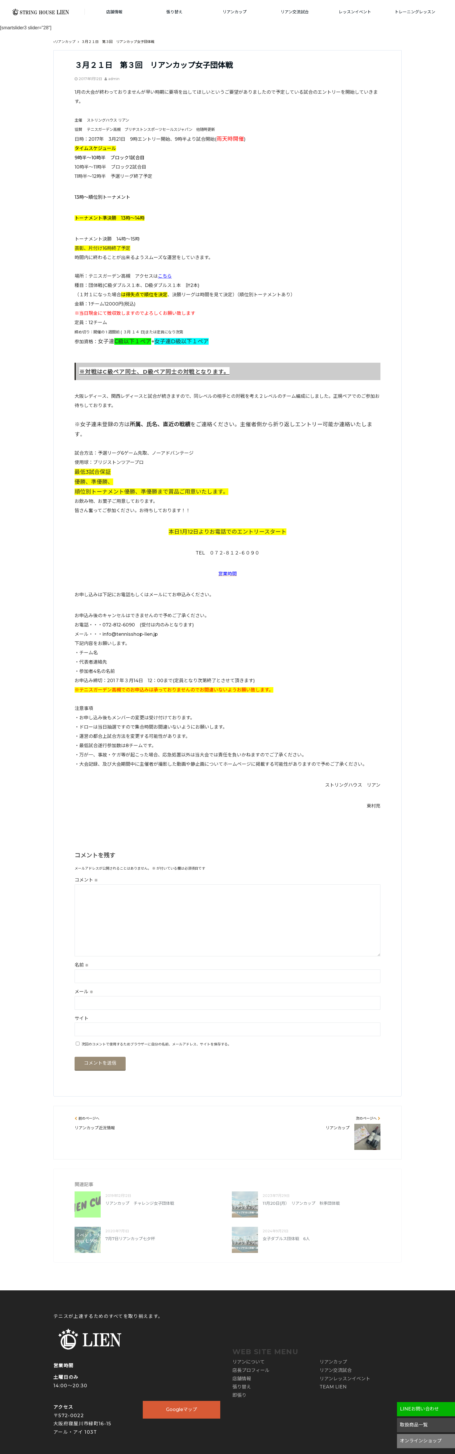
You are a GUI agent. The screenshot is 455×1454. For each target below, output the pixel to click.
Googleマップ (181, 1409)
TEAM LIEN (332, 1387)
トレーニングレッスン (415, 12)
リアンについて (248, 1362)
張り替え (174, 12)
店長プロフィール (251, 1370)
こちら (165, 276)
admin (114, 79)
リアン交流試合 (295, 12)
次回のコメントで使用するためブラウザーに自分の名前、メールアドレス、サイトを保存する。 (156, 1044)
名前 (82, 965)
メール (84, 991)
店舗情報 (114, 12)
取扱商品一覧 (414, 1425)
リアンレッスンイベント (344, 1378)
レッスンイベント (355, 12)
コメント (86, 880)
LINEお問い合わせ (419, 1409)
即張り (239, 1395)
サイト (82, 1018)
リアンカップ (235, 12)
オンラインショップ (421, 1441)
